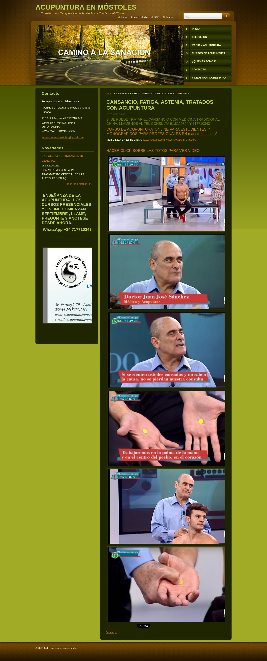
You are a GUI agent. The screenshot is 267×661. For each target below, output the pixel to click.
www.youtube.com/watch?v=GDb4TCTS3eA (169, 139)
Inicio (109, 93)
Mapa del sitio (140, 17)
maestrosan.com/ (202, 134)
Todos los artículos (76, 183)
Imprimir (170, 17)
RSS (156, 17)
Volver (110, 632)
